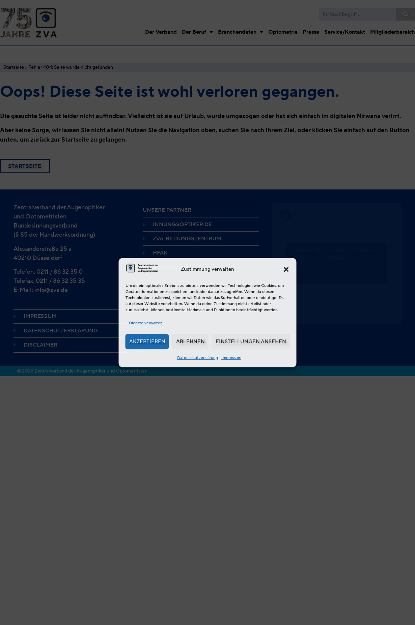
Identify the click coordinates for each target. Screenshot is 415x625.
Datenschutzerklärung (197, 357)
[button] (286, 269)
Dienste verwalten (146, 323)
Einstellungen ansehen (251, 341)
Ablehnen (190, 341)
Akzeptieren (147, 341)
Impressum (231, 357)
